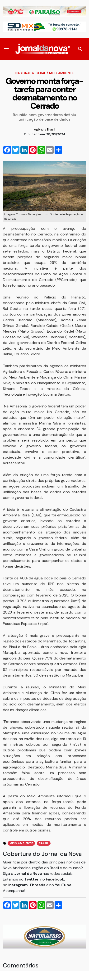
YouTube (63, 884)
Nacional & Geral (30, 73)
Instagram (18, 884)
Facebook (55, 879)
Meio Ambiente (61, 73)
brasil (43, 843)
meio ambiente (21, 843)
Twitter (31, 879)
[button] (6, 49)
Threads (37, 884)
